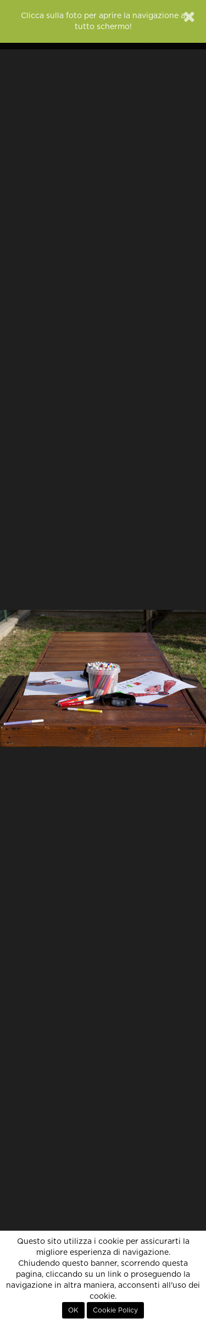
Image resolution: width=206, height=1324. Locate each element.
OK (73, 1310)
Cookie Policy (115, 1310)
